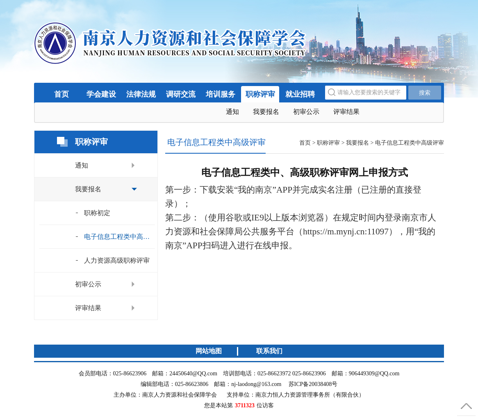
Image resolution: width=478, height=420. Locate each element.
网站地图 (209, 350)
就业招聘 (300, 94)
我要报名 (266, 111)
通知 (232, 111)
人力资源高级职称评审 (117, 260)
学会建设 (101, 94)
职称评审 (260, 94)
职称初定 (97, 212)
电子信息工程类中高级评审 (119, 236)
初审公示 (306, 111)
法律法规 (141, 94)
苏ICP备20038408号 (313, 384)
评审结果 (346, 111)
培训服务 (220, 94)
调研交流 (181, 94)
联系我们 (269, 350)
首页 (61, 94)
